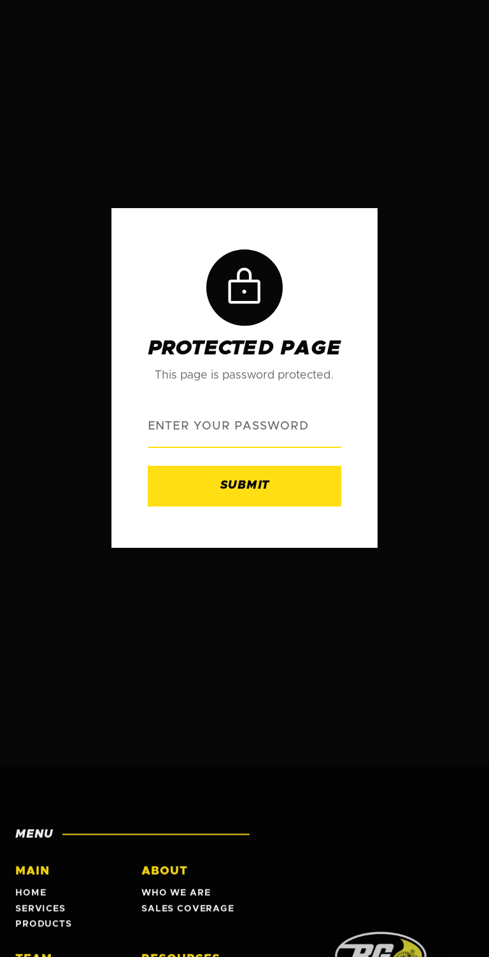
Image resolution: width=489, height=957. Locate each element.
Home (30, 896)
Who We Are (175, 896)
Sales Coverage (187, 911)
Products (43, 927)
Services (40, 911)
